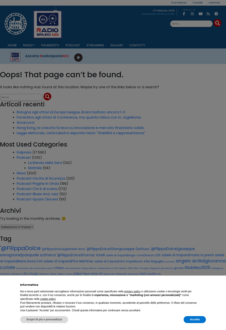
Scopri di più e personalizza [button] (44, 319)
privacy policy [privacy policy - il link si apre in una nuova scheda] (132, 291)
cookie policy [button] (48, 298)
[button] (204, 285)
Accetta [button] (195, 319)
